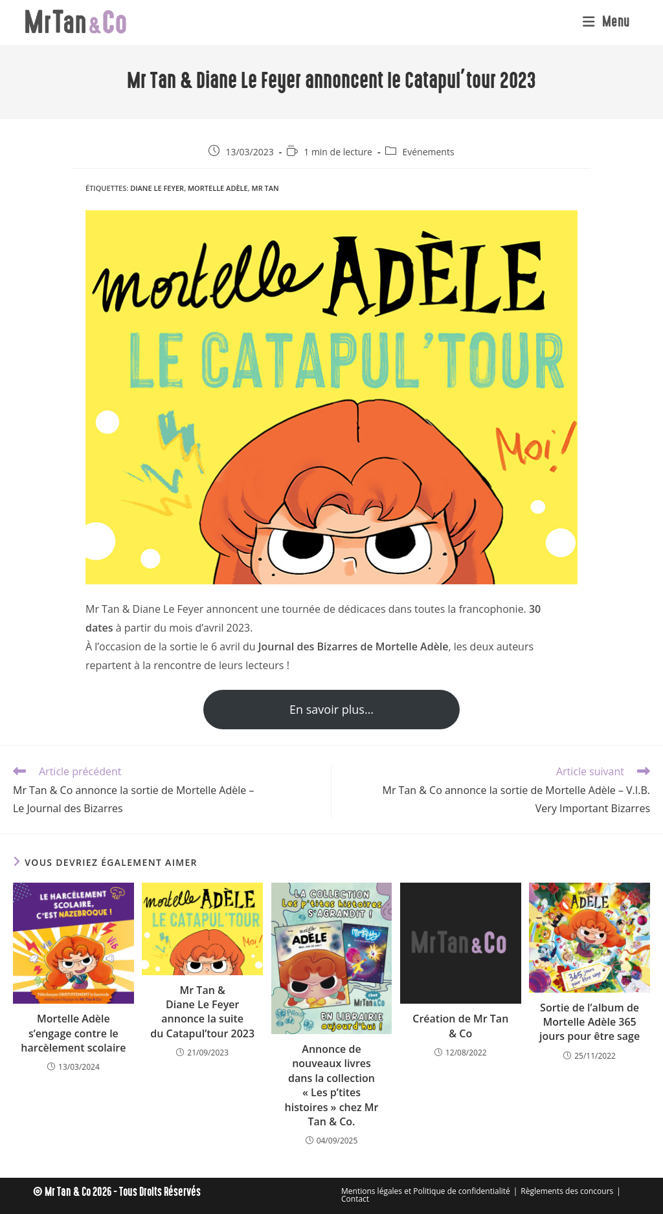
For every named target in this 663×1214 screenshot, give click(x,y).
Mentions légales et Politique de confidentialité (425, 1191)
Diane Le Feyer (157, 188)
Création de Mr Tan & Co (460, 1025)
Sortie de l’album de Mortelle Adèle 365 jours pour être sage (589, 1022)
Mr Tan (265, 188)
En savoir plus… (331, 709)
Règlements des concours (567, 1191)
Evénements (428, 152)
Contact (355, 1198)
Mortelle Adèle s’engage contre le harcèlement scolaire (73, 1033)
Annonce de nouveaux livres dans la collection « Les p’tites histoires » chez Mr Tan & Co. (332, 1085)
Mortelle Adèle (218, 188)
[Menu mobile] (607, 22)
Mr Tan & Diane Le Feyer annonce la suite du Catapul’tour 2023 (202, 1012)
